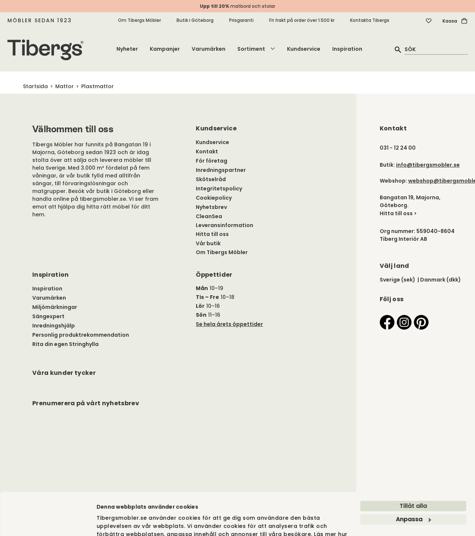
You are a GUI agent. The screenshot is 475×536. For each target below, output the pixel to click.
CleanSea (209, 216)
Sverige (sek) (397, 279)
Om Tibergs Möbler (139, 20)
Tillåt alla (413, 394)
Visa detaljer (114, 450)
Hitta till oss (212, 234)
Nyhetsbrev (211, 207)
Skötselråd (211, 179)
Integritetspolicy (219, 188)
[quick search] (436, 49)
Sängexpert (48, 316)
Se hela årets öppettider (229, 324)
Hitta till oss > (398, 213)
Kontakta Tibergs (369, 20)
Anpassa (413, 407)
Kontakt (207, 151)
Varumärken (208, 49)
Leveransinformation (224, 225)
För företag (211, 160)
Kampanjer (165, 49)
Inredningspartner (221, 170)
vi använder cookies (125, 431)
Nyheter (127, 49)
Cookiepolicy (214, 198)
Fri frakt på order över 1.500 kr (301, 20)
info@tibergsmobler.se (428, 165)
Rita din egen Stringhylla (65, 344)
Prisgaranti (241, 20)
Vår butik (208, 243)
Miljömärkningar (54, 307)
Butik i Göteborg (195, 20)
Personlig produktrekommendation (80, 335)
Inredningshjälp (53, 325)
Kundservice (303, 49)
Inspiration (347, 49)
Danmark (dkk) (440, 279)
